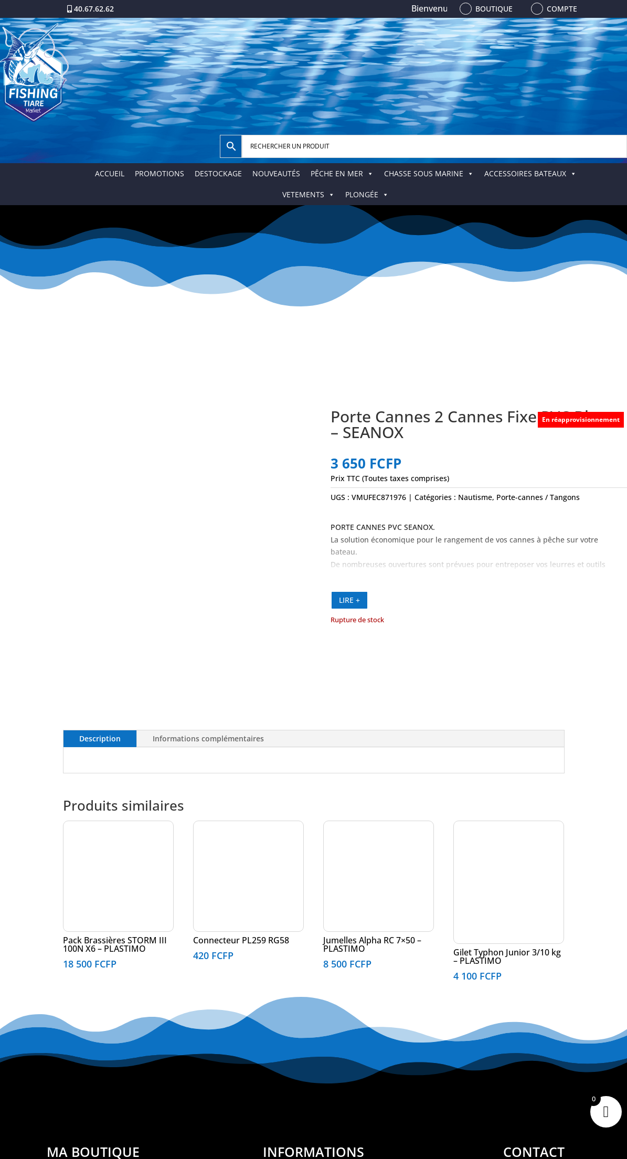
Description (100, 738)
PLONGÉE (367, 194)
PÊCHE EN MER (342, 173)
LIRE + (349, 600)
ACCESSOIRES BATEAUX (530, 173)
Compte (562, 9)
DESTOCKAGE (218, 173)
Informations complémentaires (208, 738)
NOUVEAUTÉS (276, 173)
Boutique (494, 9)
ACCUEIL (109, 173)
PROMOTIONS (159, 173)
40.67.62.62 (94, 9)
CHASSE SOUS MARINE (429, 173)
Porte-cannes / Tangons (538, 497)
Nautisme (475, 497)
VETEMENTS (308, 194)
